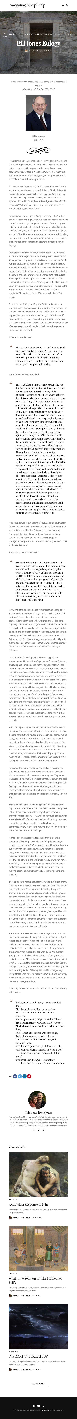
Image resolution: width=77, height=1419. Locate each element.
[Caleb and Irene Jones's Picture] (10, 1217)
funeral (33, 34)
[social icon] (34, 1405)
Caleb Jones (34, 51)
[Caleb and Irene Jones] (37, 1100)
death (11, 34)
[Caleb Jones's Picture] (26, 50)
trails (72, 34)
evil (15, 34)
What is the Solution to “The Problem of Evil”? (35, 1280)
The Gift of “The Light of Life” (28, 1356)
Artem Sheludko (57, 1410)
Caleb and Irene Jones (38, 1112)
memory (43, 34)
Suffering (64, 34)
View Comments (38, 1384)
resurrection (53, 34)
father (26, 34)
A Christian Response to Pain (28, 1204)
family (20, 34)
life (38, 34)
